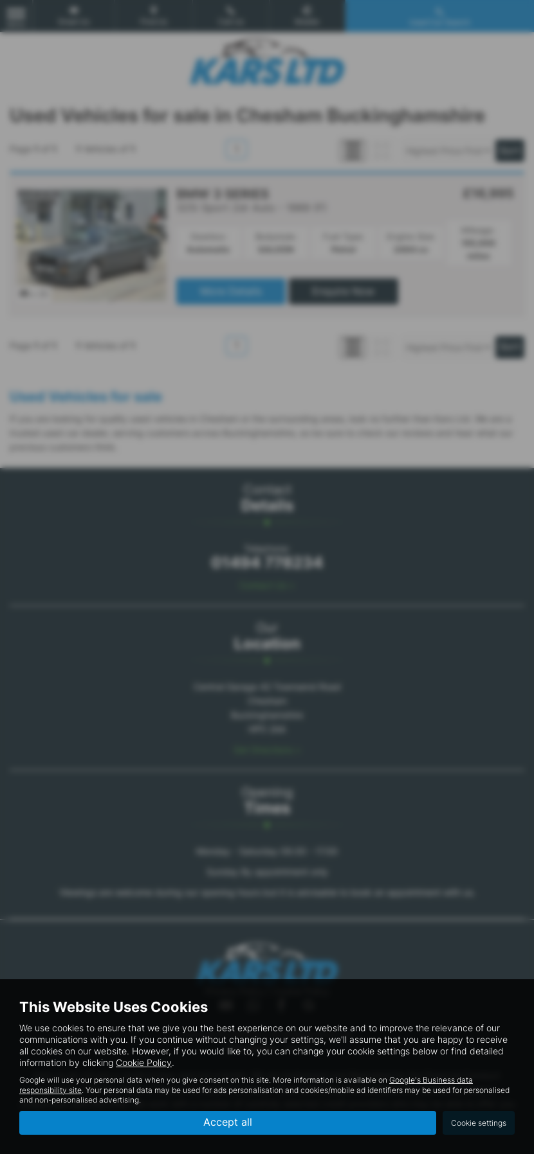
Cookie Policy (144, 1062)
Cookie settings (478, 1123)
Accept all (227, 1122)
